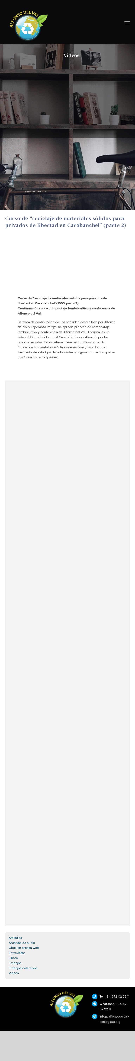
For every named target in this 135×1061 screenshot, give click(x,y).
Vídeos (14, 973)
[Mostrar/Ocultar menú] (127, 22)
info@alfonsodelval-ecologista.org (114, 1019)
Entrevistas (17, 953)
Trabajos (15, 963)
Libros (13, 958)
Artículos (15, 938)
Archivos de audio (22, 943)
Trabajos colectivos (23, 968)
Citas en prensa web (24, 948)
